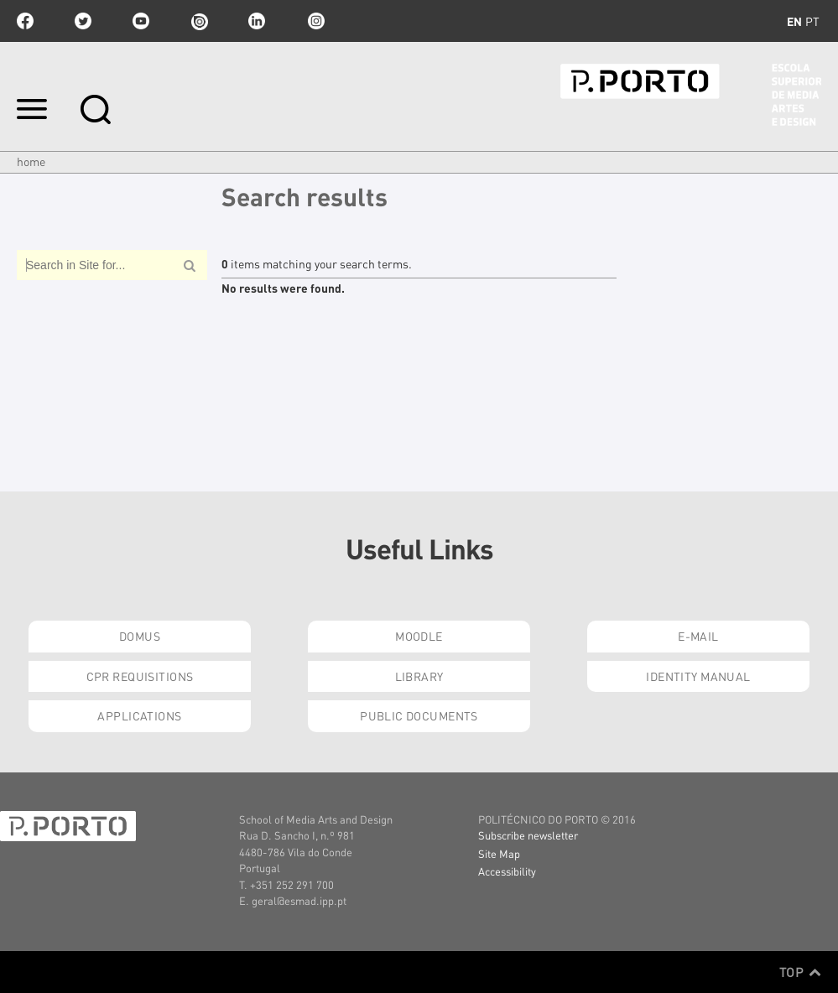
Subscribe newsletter (528, 835)
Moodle (419, 635)
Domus (139, 635)
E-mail (698, 635)
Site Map (499, 853)
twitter (83, 21)
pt (812, 21)
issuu (198, 21)
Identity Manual (698, 676)
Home (31, 161)
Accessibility (507, 871)
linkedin (256, 21)
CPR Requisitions (140, 676)
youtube (141, 21)
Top (800, 972)
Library (419, 676)
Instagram (314, 21)
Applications (139, 715)
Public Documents (419, 715)
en (794, 21)
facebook (25, 21)
